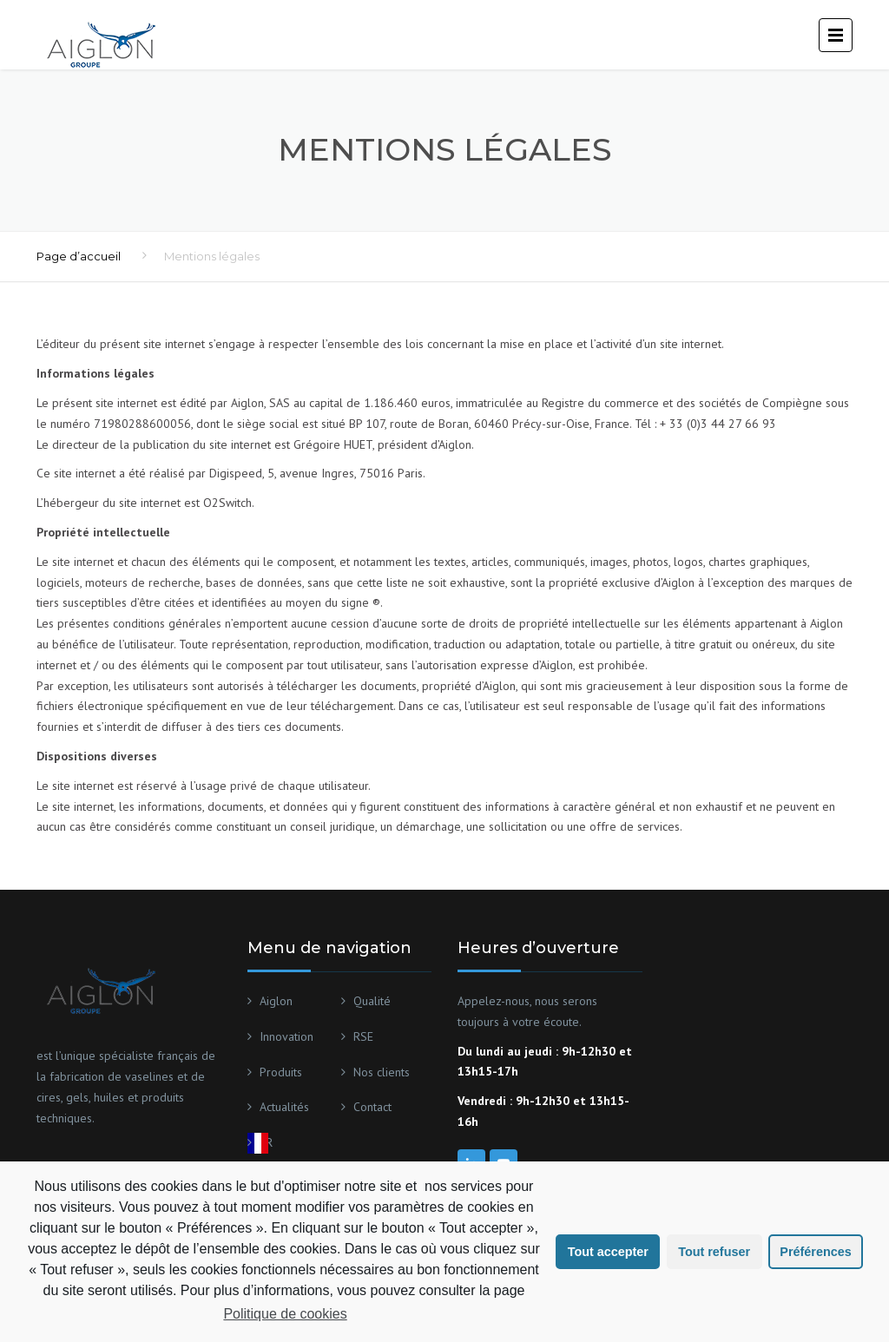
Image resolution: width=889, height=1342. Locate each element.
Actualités (284, 1107)
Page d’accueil (78, 256)
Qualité (372, 1001)
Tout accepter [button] (608, 1252)
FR (266, 1142)
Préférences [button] (815, 1252)
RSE (363, 1036)
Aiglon (276, 1001)
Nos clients (381, 1072)
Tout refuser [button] (714, 1252)
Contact (372, 1107)
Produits (281, 1072)
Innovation (286, 1036)
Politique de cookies (284, 1313)
